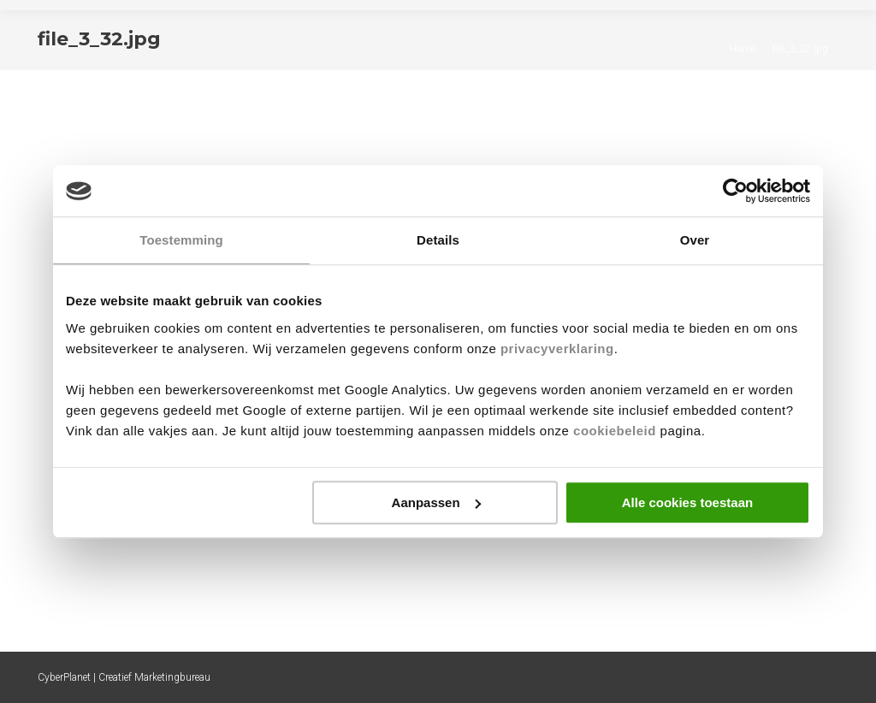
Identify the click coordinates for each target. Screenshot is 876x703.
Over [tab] (695, 240)
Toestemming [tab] (181, 240)
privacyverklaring (557, 348)
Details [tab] (438, 240)
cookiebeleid (614, 430)
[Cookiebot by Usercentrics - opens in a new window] (735, 191)
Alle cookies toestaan (687, 502)
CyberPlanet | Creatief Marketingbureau (124, 677)
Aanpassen (436, 502)
